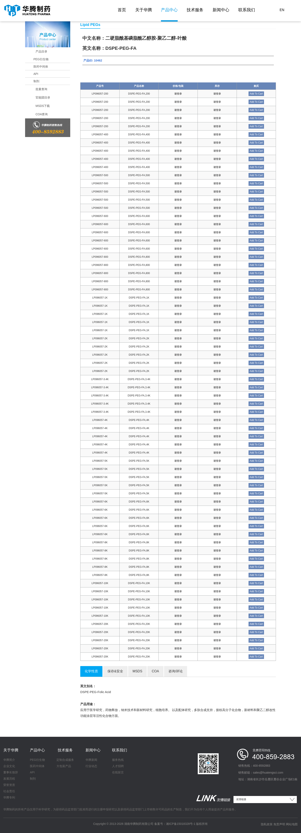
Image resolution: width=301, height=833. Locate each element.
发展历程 (9, 778)
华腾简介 (9, 759)
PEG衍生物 (40, 59)
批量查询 (41, 89)
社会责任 (9, 791)
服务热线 (118, 759)
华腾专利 (9, 797)
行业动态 (91, 766)
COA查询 (42, 114)
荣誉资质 (9, 785)
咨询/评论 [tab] (175, 671)
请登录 (178, 93)
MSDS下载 (43, 106)
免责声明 (279, 824)
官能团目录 (43, 97)
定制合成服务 (65, 759)
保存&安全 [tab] (115, 671)
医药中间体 (40, 66)
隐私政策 (267, 824)
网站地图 (292, 824)
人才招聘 (118, 766)
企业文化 (9, 766)
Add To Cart (256, 93)
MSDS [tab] (137, 671)
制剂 (36, 81)
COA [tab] (155, 671)
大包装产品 (63, 766)
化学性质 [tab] (91, 671)
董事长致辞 (10, 772)
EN (282, 10)
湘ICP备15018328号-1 (180, 823)
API (35, 74)
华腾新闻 (91, 759)
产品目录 (41, 51)
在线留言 (118, 772)
